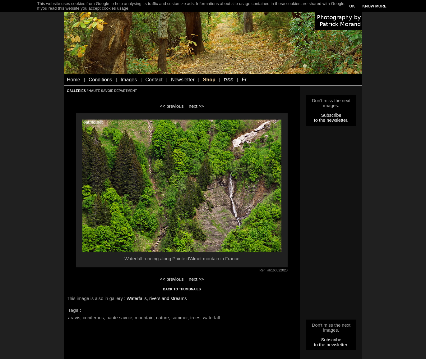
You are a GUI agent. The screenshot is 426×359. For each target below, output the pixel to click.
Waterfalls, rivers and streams (157, 298)
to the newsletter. (331, 120)
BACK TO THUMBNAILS (182, 289)
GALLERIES (76, 91)
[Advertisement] (331, 224)
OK (352, 6)
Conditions (100, 79)
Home (73, 79)
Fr (244, 79)
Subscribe (331, 115)
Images (129, 79)
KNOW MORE (374, 6)
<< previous (172, 106)
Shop (209, 79)
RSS (228, 79)
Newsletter (183, 79)
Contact (154, 79)
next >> (196, 106)
